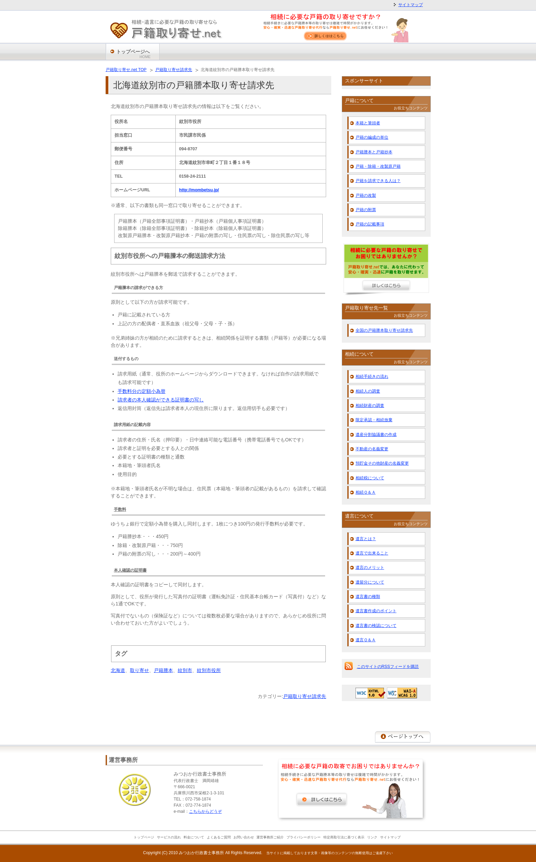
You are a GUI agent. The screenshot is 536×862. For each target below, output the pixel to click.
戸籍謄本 (163, 670)
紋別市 (185, 670)
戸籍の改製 (366, 195)
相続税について (370, 478)
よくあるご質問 (219, 837)
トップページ (144, 837)
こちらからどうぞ (205, 811)
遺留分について (370, 582)
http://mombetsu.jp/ (199, 190)
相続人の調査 (368, 391)
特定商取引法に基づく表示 (343, 837)
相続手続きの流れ (372, 376)
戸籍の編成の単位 (372, 137)
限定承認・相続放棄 (374, 420)
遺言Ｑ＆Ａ (366, 640)
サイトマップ (410, 4)
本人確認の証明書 (130, 570)
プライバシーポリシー (303, 837)
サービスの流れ (169, 837)
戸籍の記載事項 (370, 224)
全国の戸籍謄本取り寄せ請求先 (384, 330)
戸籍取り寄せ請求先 (304, 696)
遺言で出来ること (372, 553)
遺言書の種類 (368, 596)
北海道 (118, 670)
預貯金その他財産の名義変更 (382, 463)
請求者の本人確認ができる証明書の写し (161, 399)
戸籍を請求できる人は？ (378, 180)
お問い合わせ (243, 837)
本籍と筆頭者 (368, 123)
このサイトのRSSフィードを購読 (388, 666)
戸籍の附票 (366, 209)
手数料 (120, 509)
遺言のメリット (370, 567)
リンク (372, 837)
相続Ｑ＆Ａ (366, 492)
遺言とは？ (366, 538)
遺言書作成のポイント (376, 610)
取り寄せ (139, 670)
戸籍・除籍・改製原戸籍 (378, 166)
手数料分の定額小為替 (141, 391)
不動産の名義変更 (372, 449)
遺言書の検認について (376, 625)
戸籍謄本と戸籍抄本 (374, 152)
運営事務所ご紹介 (270, 837)
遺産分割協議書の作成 (376, 434)
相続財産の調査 (370, 405)
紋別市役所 (209, 670)
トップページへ (133, 54)
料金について (194, 837)
